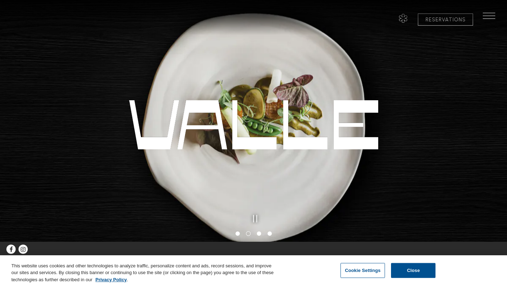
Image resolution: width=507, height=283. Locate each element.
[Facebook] (11, 249)
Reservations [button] (446, 19)
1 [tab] (237, 233)
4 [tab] (269, 233)
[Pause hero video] (253, 216)
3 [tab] (259, 233)
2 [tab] (248, 233)
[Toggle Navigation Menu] (492, 19)
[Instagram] (23, 249)
